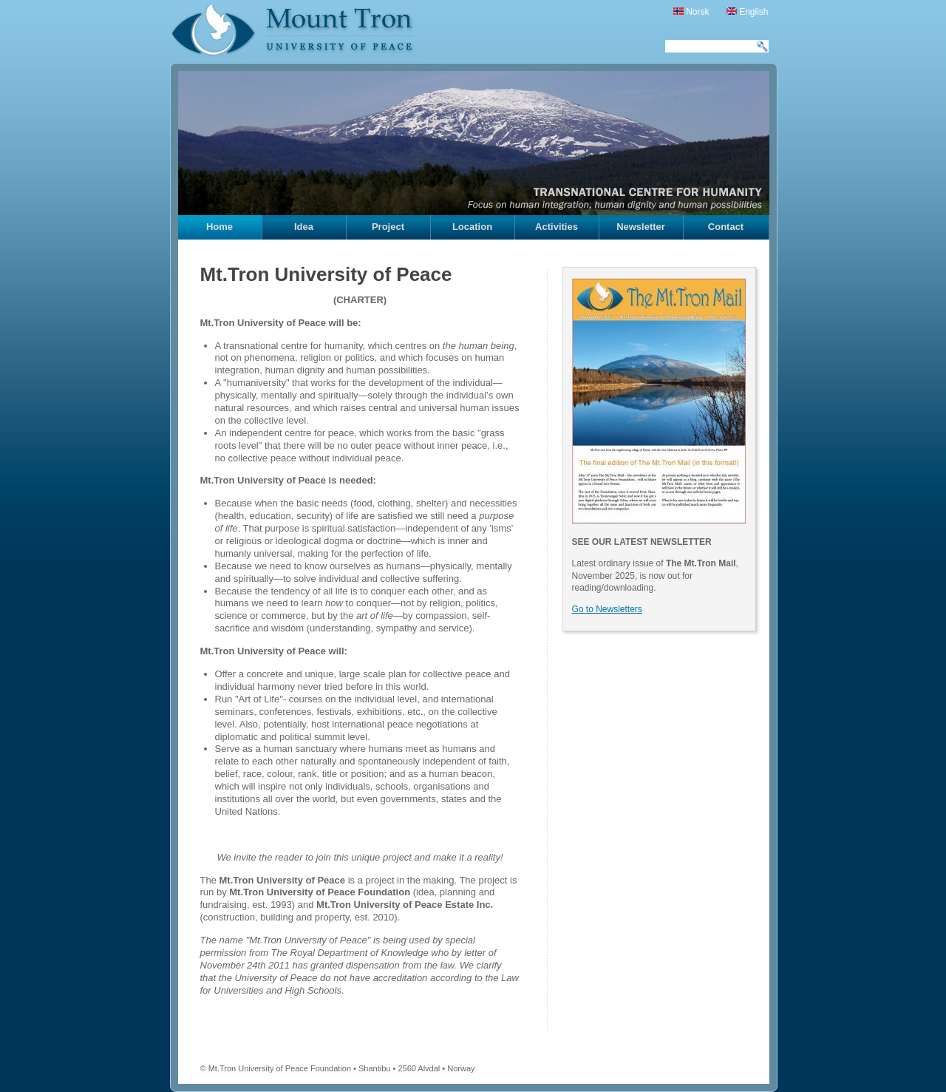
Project (388, 226)
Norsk (691, 12)
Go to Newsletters (607, 609)
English (747, 12)
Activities (556, 226)
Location (472, 226)
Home (219, 226)
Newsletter (640, 226)
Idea (303, 226)
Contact (725, 226)
